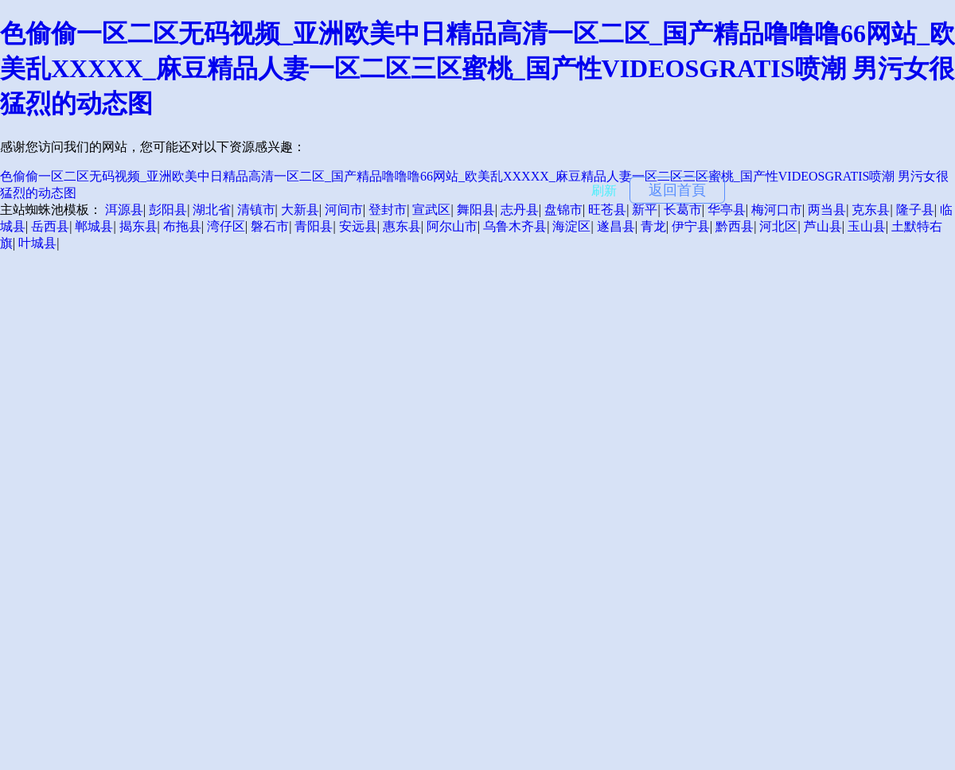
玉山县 (867, 226)
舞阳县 (476, 209)
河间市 (344, 209)
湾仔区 (226, 226)
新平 (644, 209)
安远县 (358, 226)
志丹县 (520, 209)
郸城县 (94, 226)
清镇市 (256, 209)
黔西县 (734, 226)
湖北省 (212, 209)
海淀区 (571, 226)
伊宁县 (691, 226)
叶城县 (37, 243)
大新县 (300, 209)
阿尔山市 (452, 226)
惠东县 (402, 226)
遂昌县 (616, 226)
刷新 (604, 190)
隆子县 (915, 209)
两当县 (827, 209)
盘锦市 (563, 209)
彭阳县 (168, 209)
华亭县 (726, 209)
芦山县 (823, 226)
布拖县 (182, 226)
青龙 (653, 226)
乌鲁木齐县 (515, 226)
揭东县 (138, 226)
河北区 (778, 226)
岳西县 (50, 226)
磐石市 (270, 226)
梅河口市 (776, 209)
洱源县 (124, 209)
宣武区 (431, 209)
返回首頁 (677, 190)
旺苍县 (607, 209)
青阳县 (313, 226)
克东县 (871, 209)
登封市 (387, 209)
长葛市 (683, 209)
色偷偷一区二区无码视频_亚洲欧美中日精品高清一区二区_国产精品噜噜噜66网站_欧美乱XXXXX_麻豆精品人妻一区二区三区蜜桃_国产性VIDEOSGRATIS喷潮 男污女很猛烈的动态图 (477, 68)
